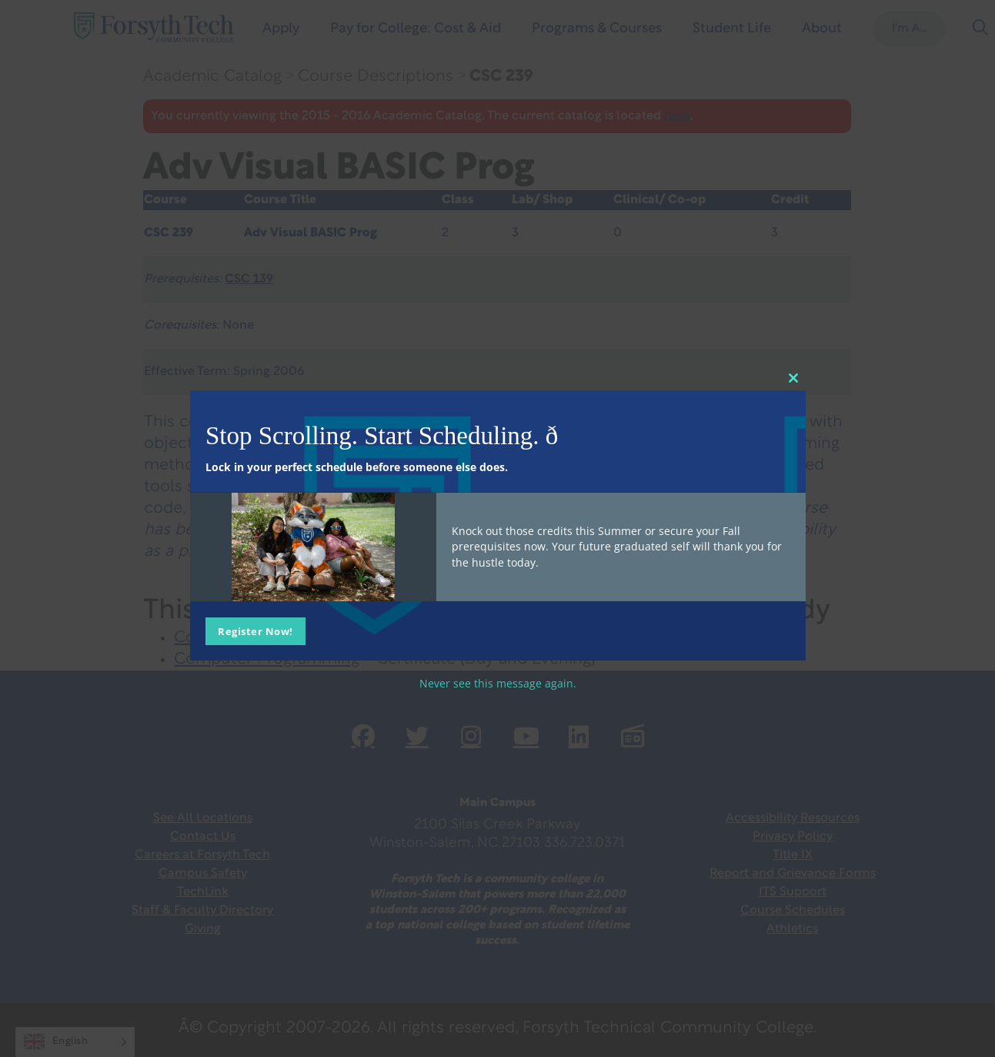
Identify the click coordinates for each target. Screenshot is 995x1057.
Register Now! (255, 631)
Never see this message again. (497, 683)
